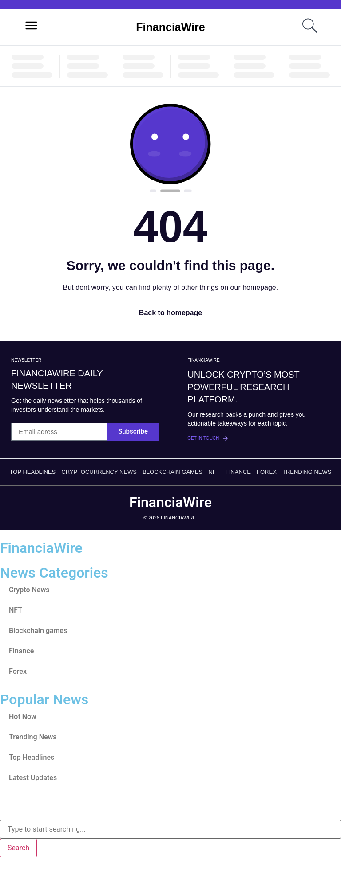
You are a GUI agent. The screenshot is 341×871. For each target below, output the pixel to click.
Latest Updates (33, 777)
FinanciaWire (170, 27)
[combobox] (170, 829)
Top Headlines (33, 472)
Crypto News (29, 590)
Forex (267, 472)
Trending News (307, 472)
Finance (238, 472)
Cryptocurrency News (99, 472)
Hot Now (22, 716)
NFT (213, 472)
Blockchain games (172, 472)
